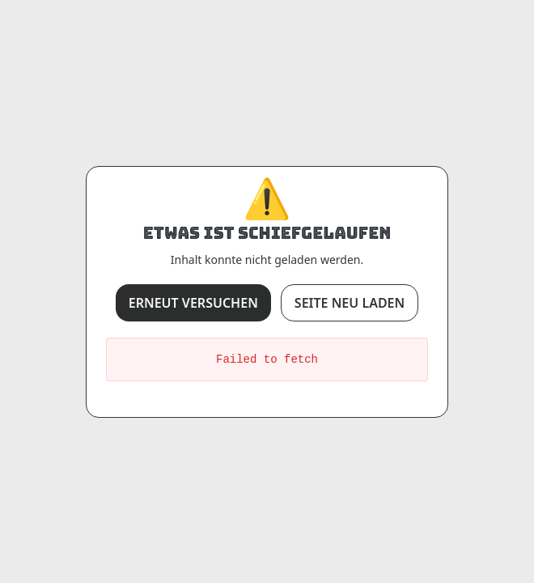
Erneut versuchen (193, 303)
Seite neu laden (350, 303)
